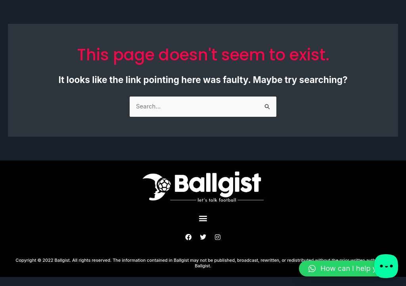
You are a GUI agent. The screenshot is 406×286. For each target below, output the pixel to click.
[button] (203, 218)
